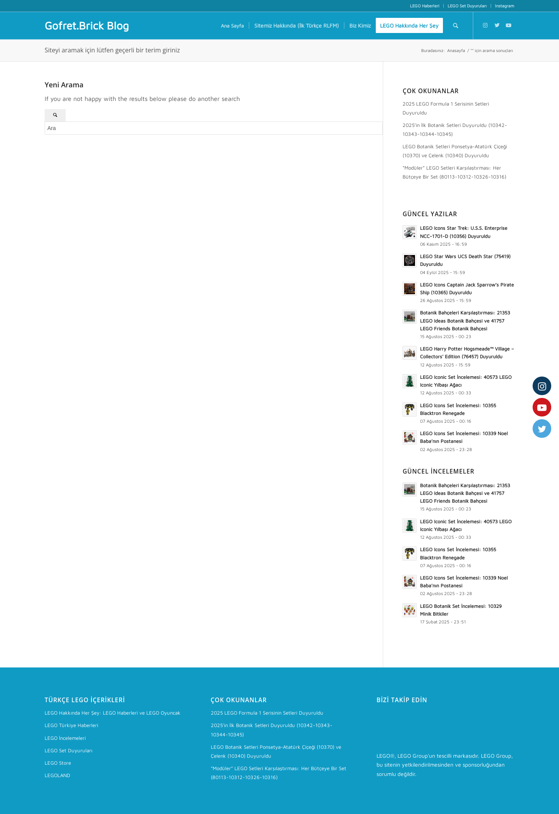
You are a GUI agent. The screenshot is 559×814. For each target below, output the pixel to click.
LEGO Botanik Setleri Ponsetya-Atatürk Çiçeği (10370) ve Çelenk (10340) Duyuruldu (455, 150)
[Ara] (455, 25)
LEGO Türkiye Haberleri (71, 725)
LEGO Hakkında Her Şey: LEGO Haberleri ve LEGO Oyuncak (113, 713)
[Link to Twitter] (497, 25)
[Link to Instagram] (485, 25)
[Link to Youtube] (508, 25)
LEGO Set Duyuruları (467, 5)
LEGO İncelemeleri (65, 738)
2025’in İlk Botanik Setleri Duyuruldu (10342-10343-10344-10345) (455, 129)
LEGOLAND (57, 775)
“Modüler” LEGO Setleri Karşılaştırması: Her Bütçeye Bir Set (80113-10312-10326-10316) (454, 172)
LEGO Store (58, 763)
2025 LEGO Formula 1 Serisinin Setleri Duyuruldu (446, 108)
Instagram (504, 5)
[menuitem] (425, 6)
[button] (409, 232)
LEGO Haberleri (424, 5)
